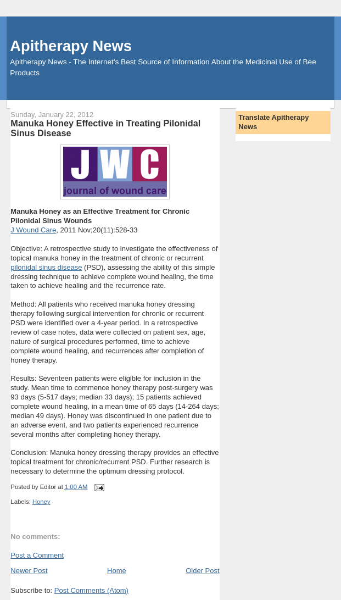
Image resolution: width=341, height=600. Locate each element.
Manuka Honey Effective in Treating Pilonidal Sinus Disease (105, 128)
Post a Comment (37, 555)
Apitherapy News (70, 45)
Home (116, 570)
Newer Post (28, 570)
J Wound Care (33, 230)
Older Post (202, 570)
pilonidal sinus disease (46, 267)
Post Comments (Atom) (91, 590)
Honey (41, 501)
